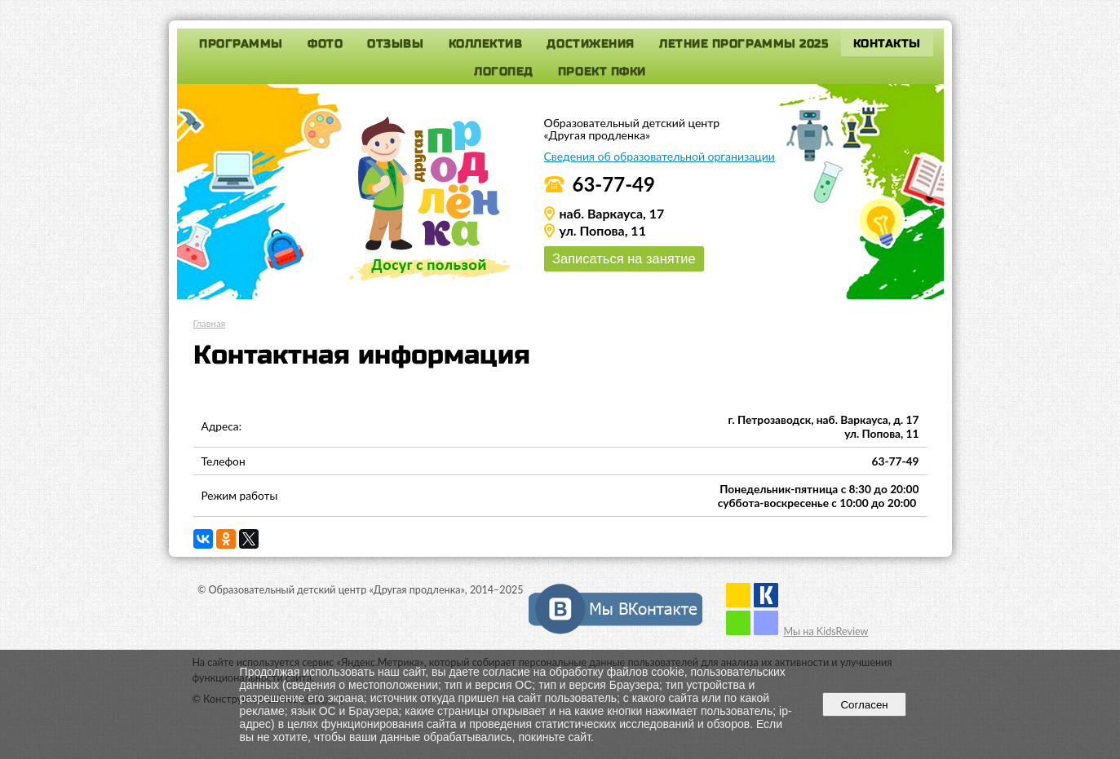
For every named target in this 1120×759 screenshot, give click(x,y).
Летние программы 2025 (744, 44)
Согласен (864, 705)
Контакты (887, 44)
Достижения (591, 44)
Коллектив (486, 44)
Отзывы (395, 44)
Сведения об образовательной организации (659, 156)
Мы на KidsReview (825, 631)
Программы (241, 44)
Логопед (503, 71)
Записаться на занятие (624, 258)
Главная (209, 323)
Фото (325, 44)
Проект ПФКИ (602, 71)
